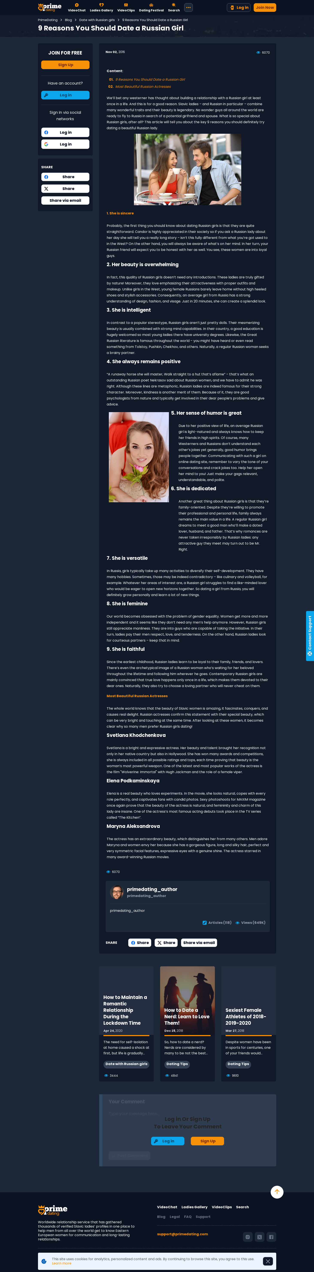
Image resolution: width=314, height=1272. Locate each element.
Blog (161, 1217)
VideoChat (167, 1207)
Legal (175, 1217)
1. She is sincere (120, 213)
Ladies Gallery (195, 1207)
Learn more (61, 1263)
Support (203, 1217)
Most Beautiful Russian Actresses (137, 696)
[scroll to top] (277, 1192)
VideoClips (222, 1207)
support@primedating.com (182, 1234)
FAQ (187, 1217)
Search (242, 1207)
